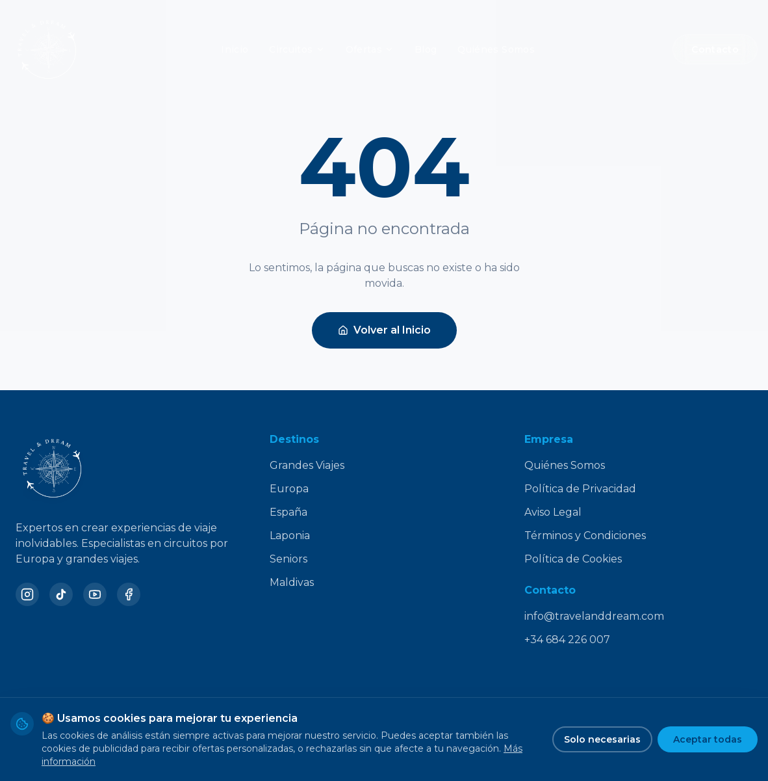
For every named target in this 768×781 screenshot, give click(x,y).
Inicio (234, 49)
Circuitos (296, 49)
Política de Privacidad (580, 489)
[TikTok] (61, 594)
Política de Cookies (573, 559)
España (288, 512)
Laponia (290, 535)
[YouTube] (95, 594)
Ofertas (370, 49)
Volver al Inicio (384, 330)
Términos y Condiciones (585, 535)
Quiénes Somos (496, 49)
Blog (426, 49)
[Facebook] (128, 594)
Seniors (288, 559)
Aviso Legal (553, 512)
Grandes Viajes (307, 465)
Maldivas (292, 582)
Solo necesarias (602, 739)
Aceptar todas (707, 739)
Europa (289, 489)
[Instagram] (27, 594)
